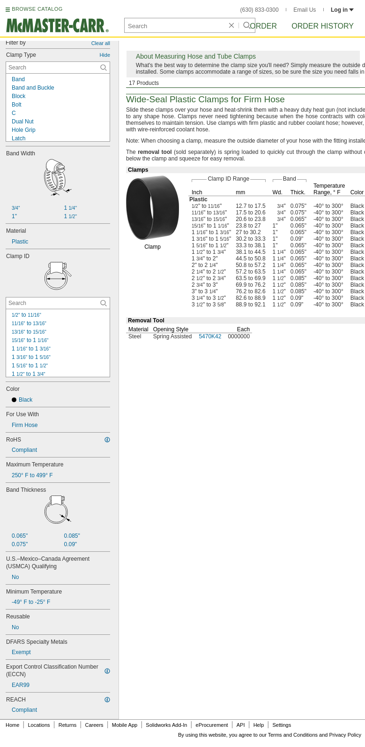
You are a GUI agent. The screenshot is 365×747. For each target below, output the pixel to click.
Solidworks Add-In (166, 725)
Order (263, 26)
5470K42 (210, 336)
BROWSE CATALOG (37, 9)
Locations (39, 725)
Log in (342, 10)
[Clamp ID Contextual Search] (58, 303)
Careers (94, 725)
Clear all (100, 43)
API (241, 725)
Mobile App (124, 725)
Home (12, 725)
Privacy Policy (345, 735)
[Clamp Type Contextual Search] (58, 67)
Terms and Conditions (293, 735)
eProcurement (212, 725)
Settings (281, 725)
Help (258, 725)
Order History (322, 26)
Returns (68, 725)
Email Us (304, 10)
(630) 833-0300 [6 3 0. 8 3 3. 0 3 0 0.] (259, 10)
